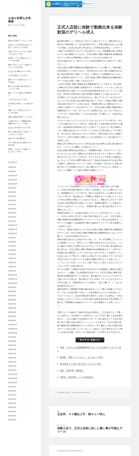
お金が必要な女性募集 (19, 19)
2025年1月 (12, 221)
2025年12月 (12, 175)
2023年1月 (12, 320)
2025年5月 (12, 204)
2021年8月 (12, 391)
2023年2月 (12, 316)
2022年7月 (12, 345)
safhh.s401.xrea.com (82, 392)
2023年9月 (12, 287)
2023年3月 (12, 312)
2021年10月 (12, 382)
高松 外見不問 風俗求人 (72, 370)
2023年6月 (12, 300)
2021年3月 (12, 411)
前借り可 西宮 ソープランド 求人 (20, 41)
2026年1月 (12, 171)
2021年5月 (12, 403)
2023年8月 (12, 291)
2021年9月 (12, 387)
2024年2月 (12, 266)
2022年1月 (12, 370)
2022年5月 (12, 353)
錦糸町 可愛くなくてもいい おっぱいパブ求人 (81, 357)
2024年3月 (12, 262)
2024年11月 (12, 229)
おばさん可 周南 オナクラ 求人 (19, 71)
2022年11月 (12, 329)
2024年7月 (12, 246)
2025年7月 (12, 196)
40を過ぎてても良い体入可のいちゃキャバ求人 (81, 364)
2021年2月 (12, 415)
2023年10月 (12, 283)
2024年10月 (12, 233)
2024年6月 (12, 250)
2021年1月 (12, 420)
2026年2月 (12, 167)
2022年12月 (12, 324)
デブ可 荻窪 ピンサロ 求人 (18, 75)
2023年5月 (12, 304)
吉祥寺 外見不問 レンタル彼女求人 (77, 377)
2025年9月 (12, 188)
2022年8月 (12, 341)
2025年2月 (12, 217)
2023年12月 (12, 275)
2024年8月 (12, 242)
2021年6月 (12, 399)
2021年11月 (12, 378)
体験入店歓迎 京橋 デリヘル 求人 (20, 117)
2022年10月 (12, 333)
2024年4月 (12, 258)
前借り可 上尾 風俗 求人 (17, 138)
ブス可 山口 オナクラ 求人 (18, 99)
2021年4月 (12, 407)
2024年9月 (12, 237)
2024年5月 (12, 254)
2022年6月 (12, 349)
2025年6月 (12, 200)
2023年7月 (12, 295)
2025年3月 (12, 213)
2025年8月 (12, 192)
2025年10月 (12, 184)
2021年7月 (12, 395)
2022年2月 (12, 366)
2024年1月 (12, 271)
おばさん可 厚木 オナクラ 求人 (19, 127)
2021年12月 (12, 374)
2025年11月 (12, 180)
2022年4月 (12, 358)
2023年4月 (12, 308)
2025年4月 (12, 209)
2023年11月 (12, 279)
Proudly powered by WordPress (70, 451)
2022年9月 (12, 337)
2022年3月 (12, 362)
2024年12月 (12, 225)
